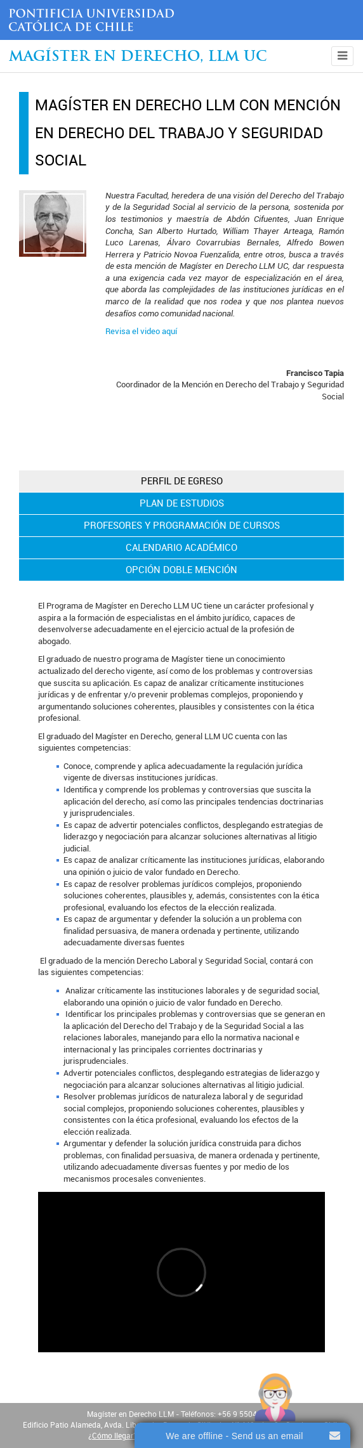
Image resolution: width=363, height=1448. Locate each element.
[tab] (181, 481)
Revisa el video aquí (141, 331)
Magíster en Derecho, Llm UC (138, 57)
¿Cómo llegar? (112, 1436)
